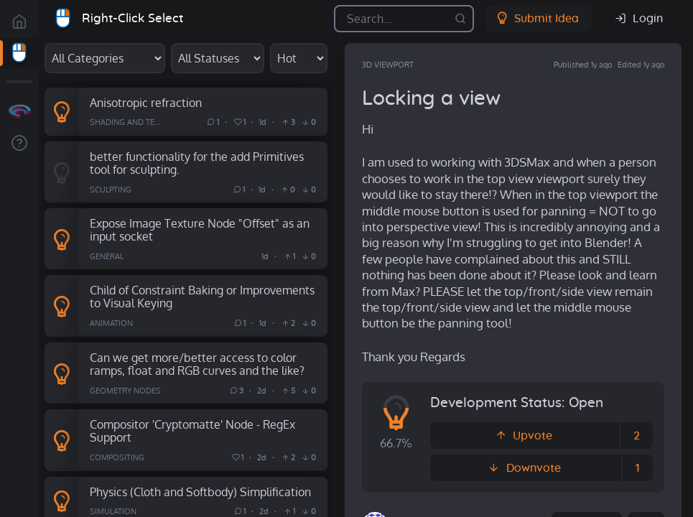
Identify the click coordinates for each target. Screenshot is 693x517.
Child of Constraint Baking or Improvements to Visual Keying (202, 296)
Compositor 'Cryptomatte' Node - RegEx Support (192, 430)
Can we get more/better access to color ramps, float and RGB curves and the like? (197, 364)
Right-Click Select (132, 18)
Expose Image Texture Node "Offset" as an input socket (200, 229)
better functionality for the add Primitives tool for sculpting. (197, 163)
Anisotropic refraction (146, 102)
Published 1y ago (583, 65)
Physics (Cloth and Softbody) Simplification (200, 491)
